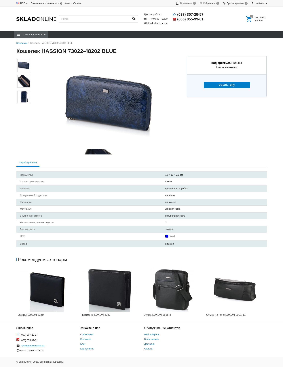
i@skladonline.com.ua (155, 23)
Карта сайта (87, 348)
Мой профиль (151, 334)
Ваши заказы (151, 339)
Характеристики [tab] (28, 162)
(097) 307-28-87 (190, 14)
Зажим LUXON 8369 (31, 314)
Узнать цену (227, 85)
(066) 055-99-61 (190, 19)
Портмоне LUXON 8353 (96, 314)
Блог (83, 344)
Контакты (52, 3)
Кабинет (258, 3)
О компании (37, 3)
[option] (47, 293)
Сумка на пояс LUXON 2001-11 (226, 314)
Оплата (77, 3)
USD (22, 3)
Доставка (65, 3)
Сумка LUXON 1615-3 (157, 314)
